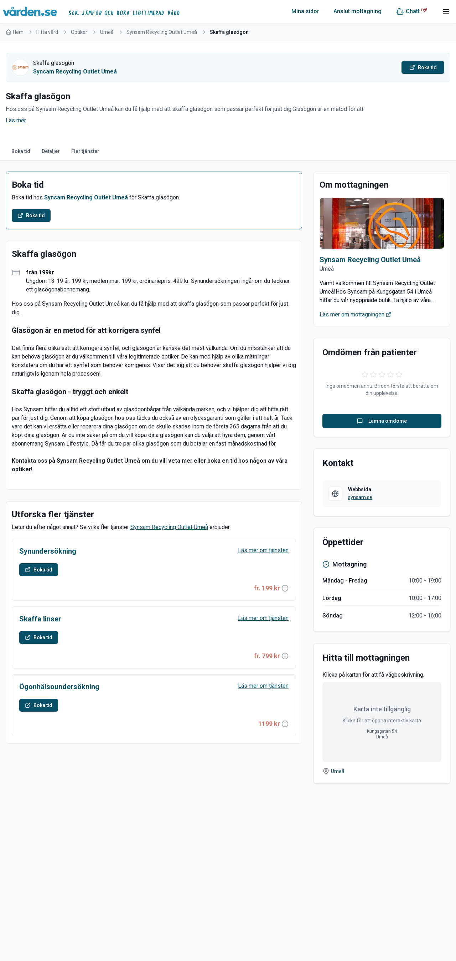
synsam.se (360, 497)
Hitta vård (47, 32)
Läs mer (16, 120)
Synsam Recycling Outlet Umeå (161, 32)
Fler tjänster (85, 151)
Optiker (79, 32)
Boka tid (20, 151)
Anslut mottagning (357, 11)
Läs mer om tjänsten (263, 550)
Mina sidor (305, 11)
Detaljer (51, 151)
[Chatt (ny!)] (411, 11)
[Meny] (446, 11)
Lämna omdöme (382, 421)
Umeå (107, 32)
